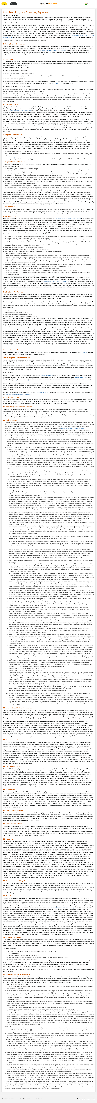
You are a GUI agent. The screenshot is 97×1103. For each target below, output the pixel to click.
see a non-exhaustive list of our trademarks (55, 281)
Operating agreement (8, 1098)
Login (4, 4)
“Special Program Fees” (46, 375)
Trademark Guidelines (57, 83)
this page (65, 48)
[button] (88, 4)
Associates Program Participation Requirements (56, 137)
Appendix (84, 352)
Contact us (39, 1098)
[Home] (48, 3)
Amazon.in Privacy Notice (12, 157)
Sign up (13, 4)
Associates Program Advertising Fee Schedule (52, 50)
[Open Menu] (93, 3)
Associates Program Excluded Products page (62, 907)
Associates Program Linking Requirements (19, 110)
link (69, 516)
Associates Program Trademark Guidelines (72, 428)
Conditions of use (25, 1098)
